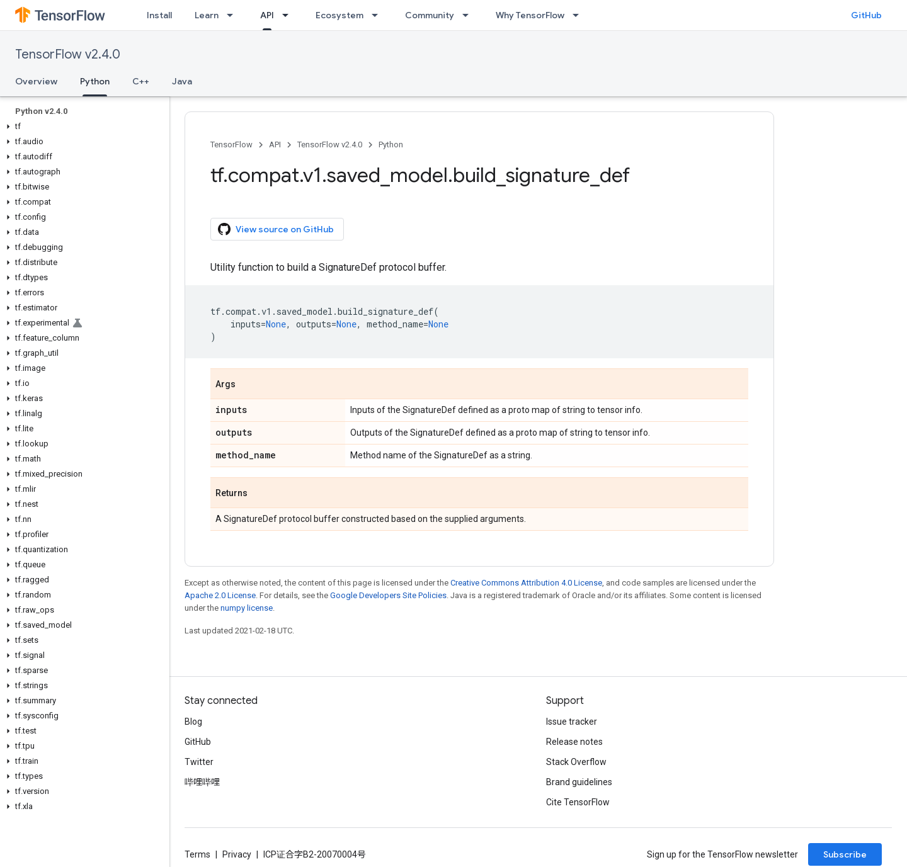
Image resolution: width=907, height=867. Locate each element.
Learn (207, 15)
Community (429, 15)
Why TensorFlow (530, 15)
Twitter (199, 762)
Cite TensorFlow (578, 802)
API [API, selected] (267, 15)
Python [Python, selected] (95, 81)
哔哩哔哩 (202, 782)
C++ (140, 81)
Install (159, 15)
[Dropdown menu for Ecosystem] (378, 15)
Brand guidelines (579, 782)
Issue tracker (571, 722)
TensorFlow (231, 144)
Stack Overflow (576, 762)
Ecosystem (339, 15)
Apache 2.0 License (220, 595)
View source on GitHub (276, 229)
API (275, 144)
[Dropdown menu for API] (289, 15)
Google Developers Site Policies (388, 595)
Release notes (574, 742)
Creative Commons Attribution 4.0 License (526, 582)
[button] (82, 126)
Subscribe (845, 854)
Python (391, 144)
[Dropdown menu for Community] (469, 15)
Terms (197, 854)
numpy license (246, 608)
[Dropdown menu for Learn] (234, 15)
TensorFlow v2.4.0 (67, 54)
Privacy (236, 854)
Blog (193, 722)
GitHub (866, 15)
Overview (36, 81)
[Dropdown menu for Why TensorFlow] (579, 15)
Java (182, 81)
